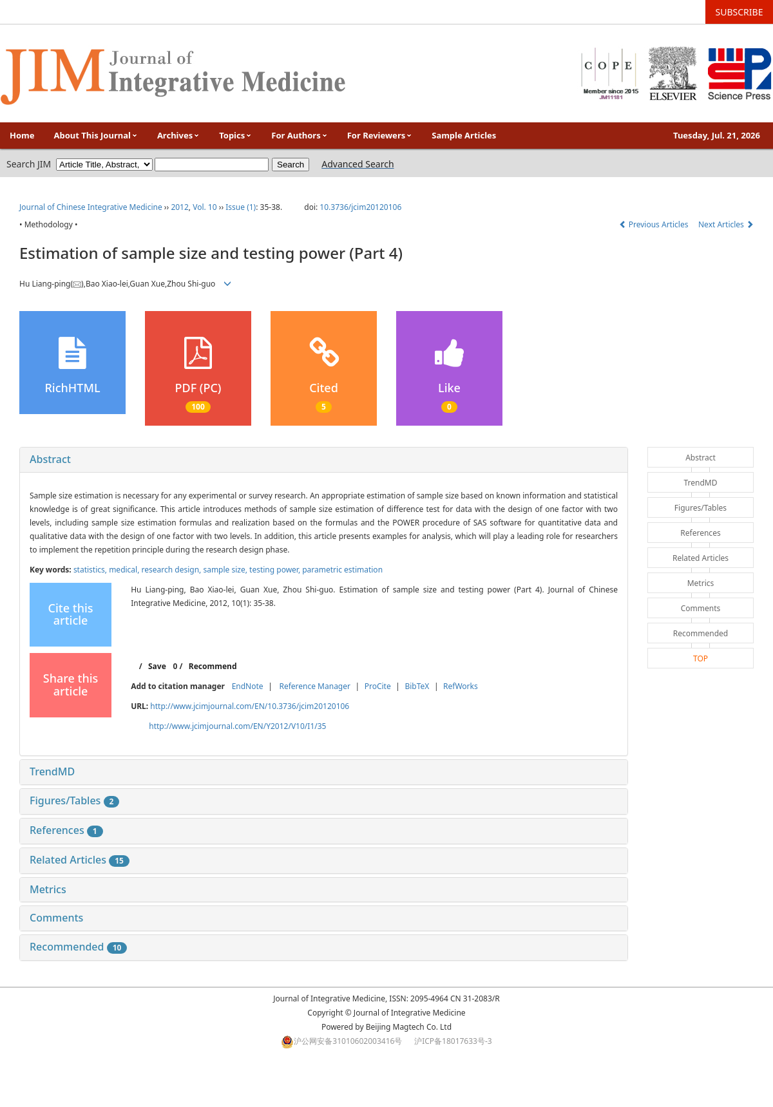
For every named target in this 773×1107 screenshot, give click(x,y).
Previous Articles (655, 224)
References (66, 830)
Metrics (48, 889)
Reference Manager (314, 686)
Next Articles (726, 224)
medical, (125, 569)
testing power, (275, 569)
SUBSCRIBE (739, 12)
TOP (700, 658)
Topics (235, 135)
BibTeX (417, 686)
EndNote (247, 686)
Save (157, 666)
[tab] (323, 460)
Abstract (50, 459)
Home (22, 135)
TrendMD (52, 771)
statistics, (91, 569)
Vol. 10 (204, 207)
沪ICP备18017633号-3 (453, 1041)
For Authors (299, 135)
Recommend (213, 666)
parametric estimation (342, 569)
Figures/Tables (74, 800)
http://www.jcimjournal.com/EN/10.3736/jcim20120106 (249, 706)
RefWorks (460, 686)
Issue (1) (240, 207)
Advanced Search (357, 164)
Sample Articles (464, 135)
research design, (173, 569)
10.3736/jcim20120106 (360, 207)
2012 (179, 207)
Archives (178, 135)
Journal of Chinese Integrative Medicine (90, 207)
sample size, (226, 569)
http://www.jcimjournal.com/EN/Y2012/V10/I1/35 (237, 726)
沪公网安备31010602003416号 (348, 1041)
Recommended (78, 947)
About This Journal (96, 135)
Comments (56, 918)
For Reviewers (380, 135)
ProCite (378, 686)
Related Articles (79, 860)
